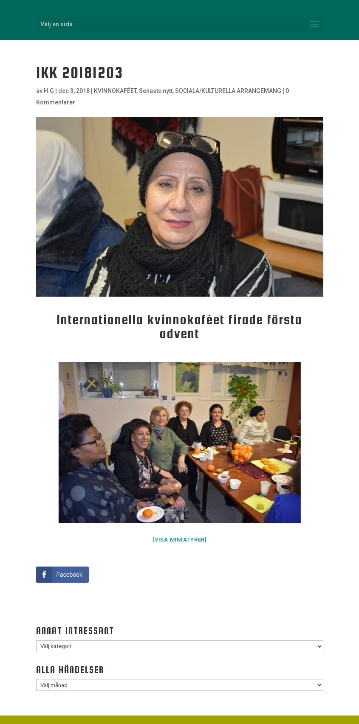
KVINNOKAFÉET (115, 90)
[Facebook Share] (62, 575)
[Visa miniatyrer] (179, 539)
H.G (49, 90)
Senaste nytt (155, 90)
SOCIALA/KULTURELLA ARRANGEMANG (228, 90)
